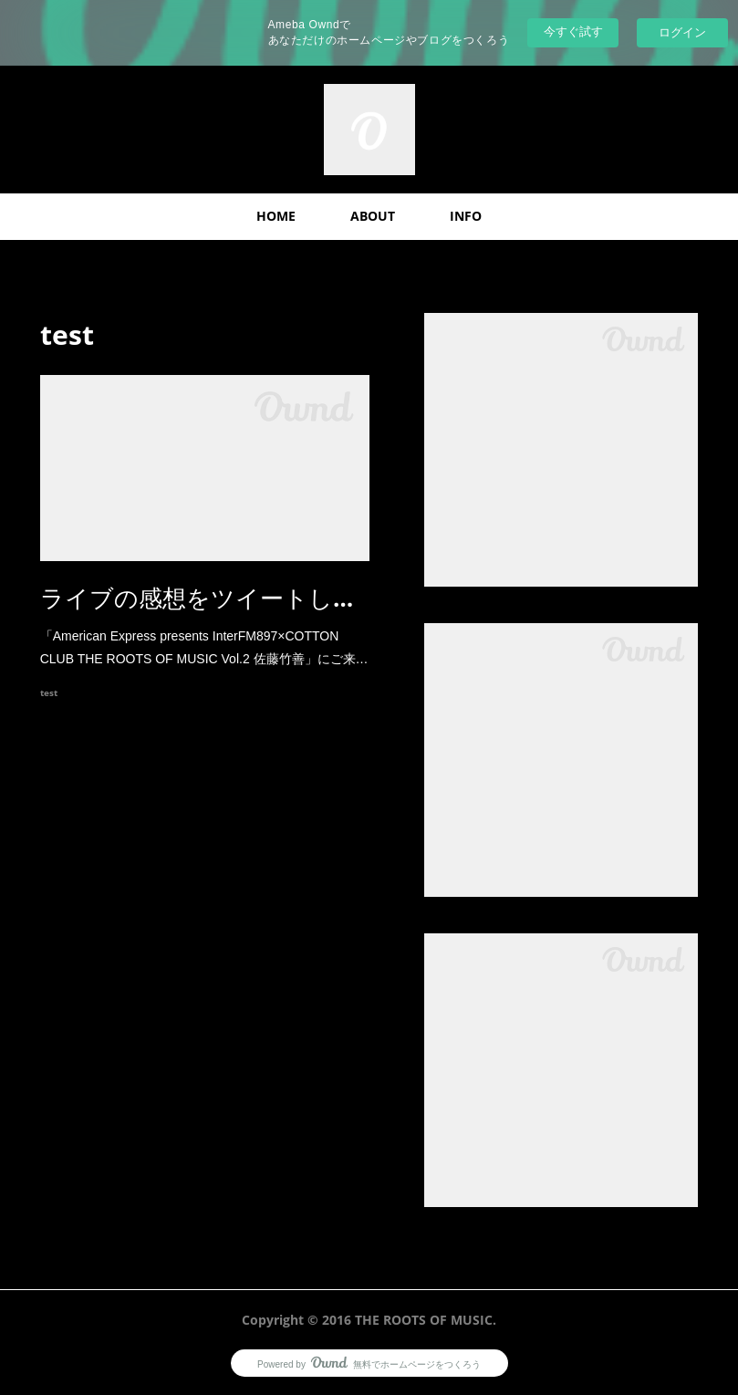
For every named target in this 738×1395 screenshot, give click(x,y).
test (48, 692)
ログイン (682, 32)
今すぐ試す (573, 31)
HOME (276, 215)
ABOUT (372, 215)
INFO (466, 215)
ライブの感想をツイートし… (196, 597)
